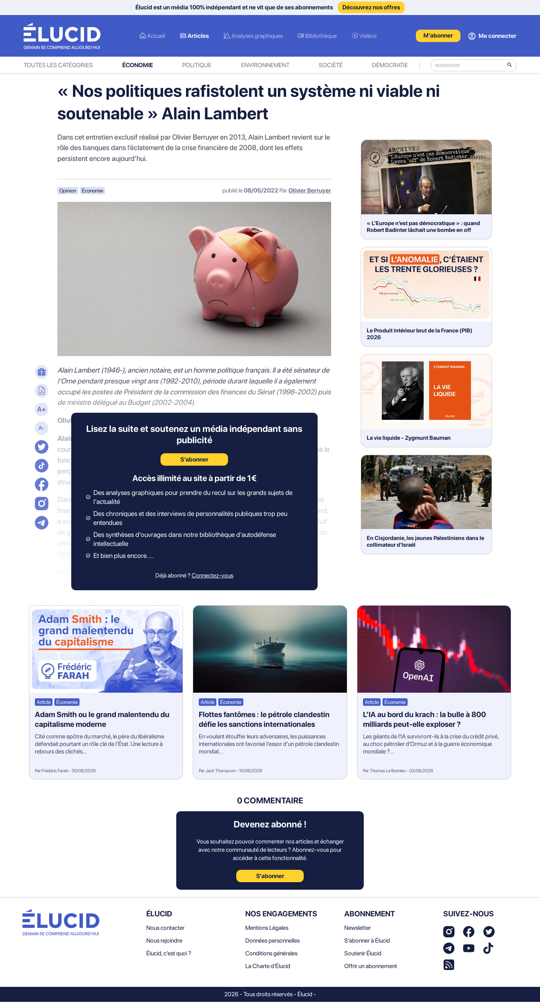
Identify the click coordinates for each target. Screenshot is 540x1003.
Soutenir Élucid (362, 954)
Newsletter (357, 928)
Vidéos (367, 36)
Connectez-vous (212, 576)
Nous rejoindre (164, 941)
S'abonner (270, 877)
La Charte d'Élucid (267, 967)
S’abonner (194, 461)
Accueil (156, 36)
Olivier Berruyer (309, 191)
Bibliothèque (321, 36)
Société (331, 66)
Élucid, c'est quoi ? (168, 954)
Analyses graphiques (257, 36)
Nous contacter (165, 928)
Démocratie (390, 66)
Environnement (265, 66)
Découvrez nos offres (371, 7)
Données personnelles (272, 941)
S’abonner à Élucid (367, 941)
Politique (197, 66)
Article (44, 704)
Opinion (67, 192)
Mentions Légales (266, 928)
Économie (137, 66)
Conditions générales (271, 954)
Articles (198, 36)
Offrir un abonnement (370, 967)
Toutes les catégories (58, 66)
